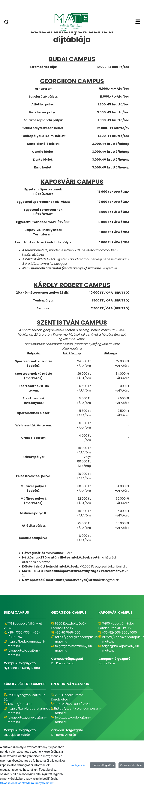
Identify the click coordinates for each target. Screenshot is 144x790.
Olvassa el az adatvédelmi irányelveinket (26, 783)
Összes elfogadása (103, 765)
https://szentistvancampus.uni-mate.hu (78, 710)
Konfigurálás (78, 765)
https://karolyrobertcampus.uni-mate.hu (32, 710)
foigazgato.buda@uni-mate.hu (24, 652)
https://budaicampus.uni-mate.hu (27, 643)
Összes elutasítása (131, 765)
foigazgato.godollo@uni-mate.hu (73, 719)
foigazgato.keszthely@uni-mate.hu (74, 648)
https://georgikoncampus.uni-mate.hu (77, 639)
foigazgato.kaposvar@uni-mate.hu (121, 648)
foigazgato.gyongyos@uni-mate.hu (27, 719)
